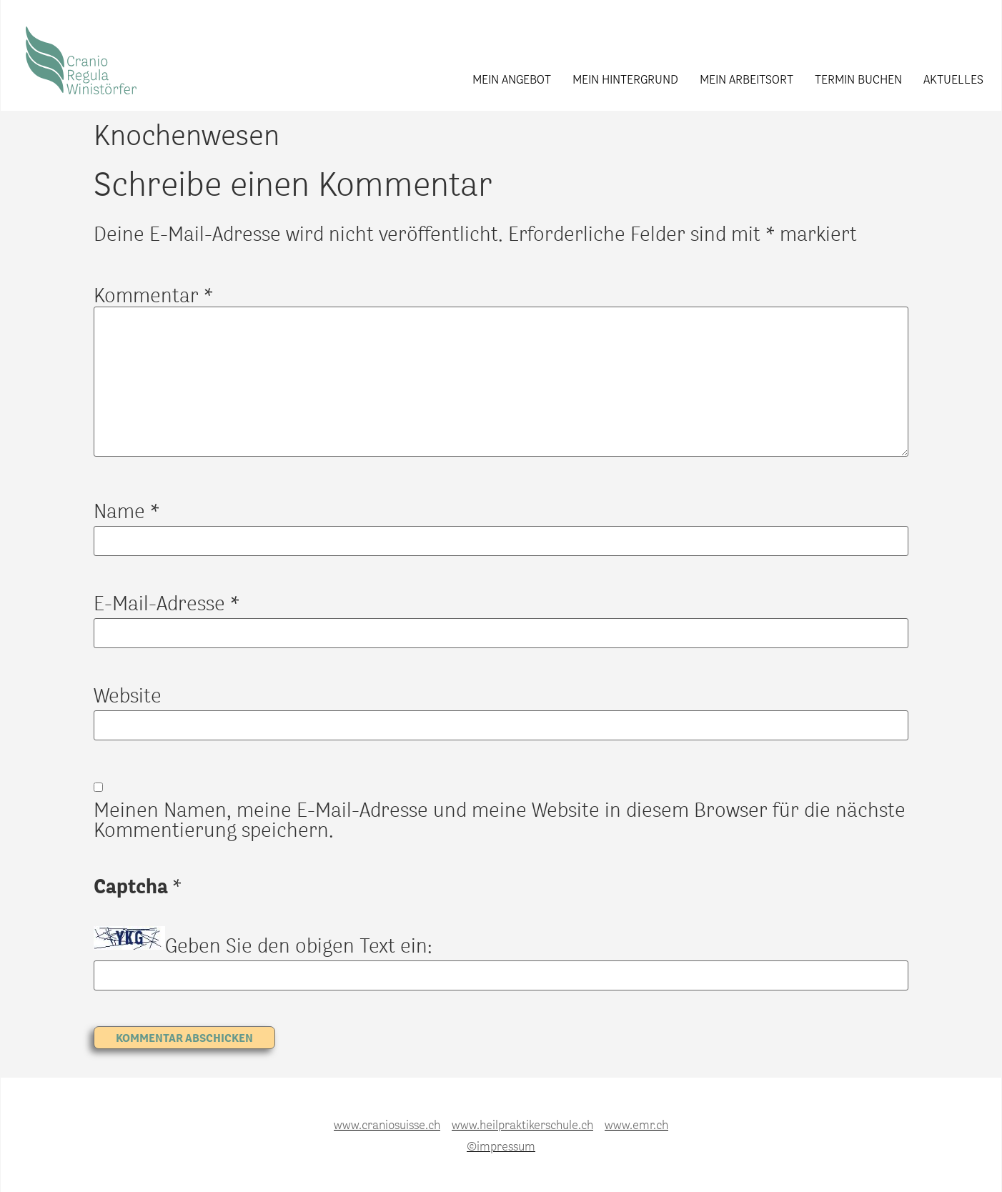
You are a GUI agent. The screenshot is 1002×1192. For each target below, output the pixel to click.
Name (126, 510)
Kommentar (153, 294)
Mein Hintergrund (625, 78)
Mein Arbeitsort (746, 78)
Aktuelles (953, 78)
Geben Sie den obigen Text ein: (298, 945)
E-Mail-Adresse (166, 602)
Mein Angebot (511, 78)
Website (128, 695)
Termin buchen (858, 78)
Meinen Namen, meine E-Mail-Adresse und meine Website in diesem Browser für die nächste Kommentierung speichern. (500, 819)
